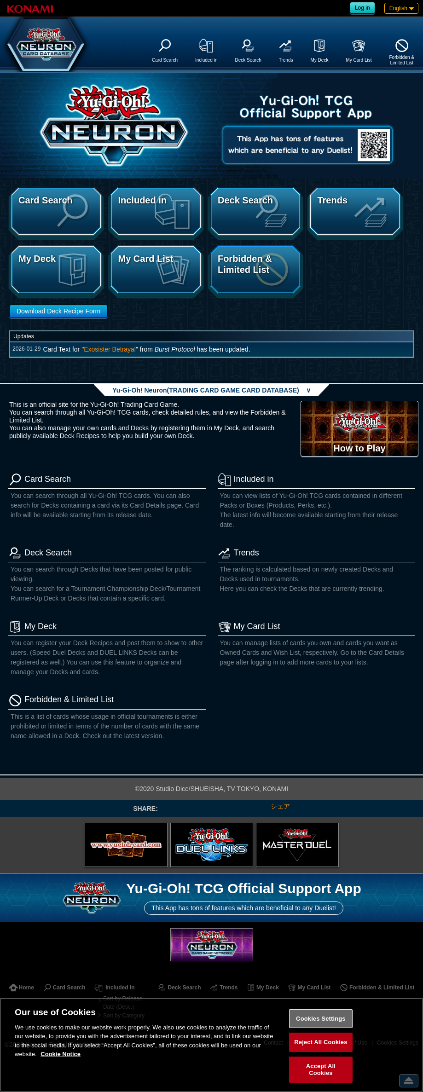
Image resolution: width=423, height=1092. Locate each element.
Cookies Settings (321, 1018)
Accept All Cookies (321, 1070)
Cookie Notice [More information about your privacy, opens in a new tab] (61, 1054)
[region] (211, 1045)
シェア (280, 806)
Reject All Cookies (320, 1042)
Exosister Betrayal (110, 349)
